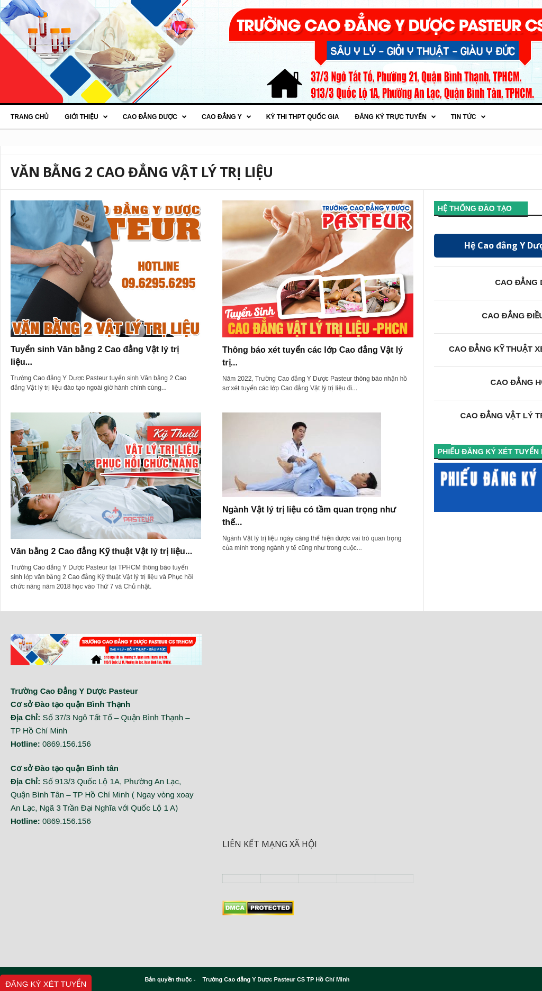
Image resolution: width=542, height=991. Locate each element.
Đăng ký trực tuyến (395, 117)
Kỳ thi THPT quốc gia (302, 117)
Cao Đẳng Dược (155, 117)
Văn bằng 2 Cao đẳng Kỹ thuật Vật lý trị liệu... (101, 551)
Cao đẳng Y (226, 117)
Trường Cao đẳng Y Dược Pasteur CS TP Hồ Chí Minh (275, 979)
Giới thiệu (86, 117)
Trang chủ (30, 117)
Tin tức (468, 117)
